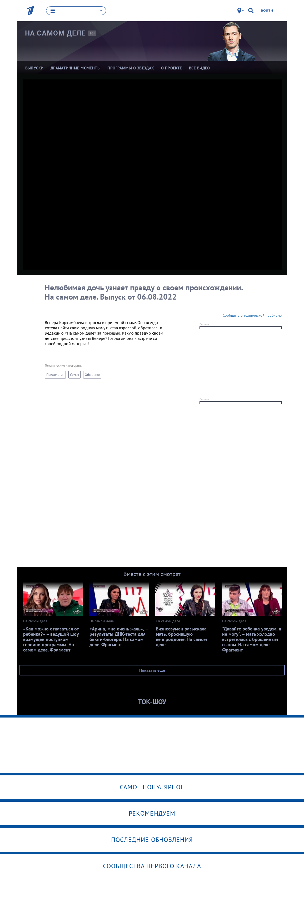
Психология (55, 374)
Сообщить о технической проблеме (252, 315)
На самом (55, 33)
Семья (74, 374)
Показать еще (152, 670)
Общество (92, 374)
